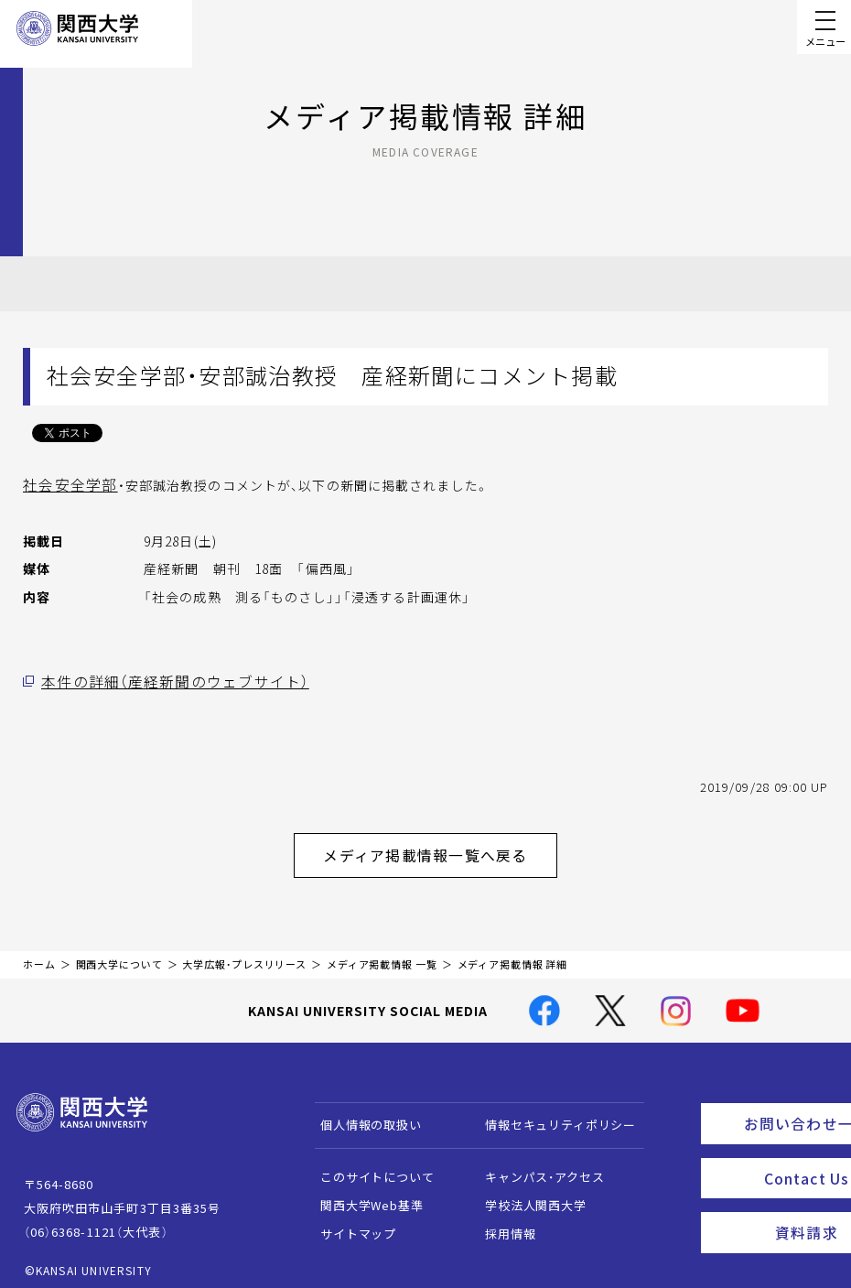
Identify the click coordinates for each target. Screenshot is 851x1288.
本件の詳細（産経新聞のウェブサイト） (159, 680)
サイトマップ (350, 1223)
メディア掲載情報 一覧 (382, 954)
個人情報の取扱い (363, 1114)
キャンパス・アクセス (536, 1166)
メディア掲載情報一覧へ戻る (440, 848)
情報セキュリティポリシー (552, 1114)
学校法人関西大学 (527, 1195)
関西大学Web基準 (363, 1195)
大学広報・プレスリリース (244, 954)
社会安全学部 (64, 484)
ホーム (39, 954)
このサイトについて (369, 1166)
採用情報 (502, 1223)
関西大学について (119, 954)
